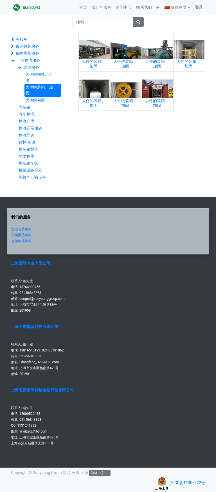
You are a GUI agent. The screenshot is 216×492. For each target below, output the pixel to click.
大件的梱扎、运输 (39, 77)
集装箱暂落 (28, 149)
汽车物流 (26, 114)
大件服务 (31, 67)
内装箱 (24, 107)
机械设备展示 (30, 170)
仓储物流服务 (28, 60)
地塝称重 (26, 156)
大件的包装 (35, 100)
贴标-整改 (27, 142)
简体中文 (175, 7)
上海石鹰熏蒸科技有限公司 (34, 326)
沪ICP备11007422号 (187, 482)
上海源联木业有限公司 (30, 263)
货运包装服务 (27, 46)
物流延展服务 (30, 128)
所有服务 (20, 39)
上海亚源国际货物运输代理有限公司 (42, 390)
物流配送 (26, 135)
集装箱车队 (28, 163)
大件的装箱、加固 (39, 90)
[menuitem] (83, 7)
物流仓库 (26, 121)
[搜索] (138, 22)
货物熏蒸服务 (27, 53)
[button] (158, 7)
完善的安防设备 (32, 177)
